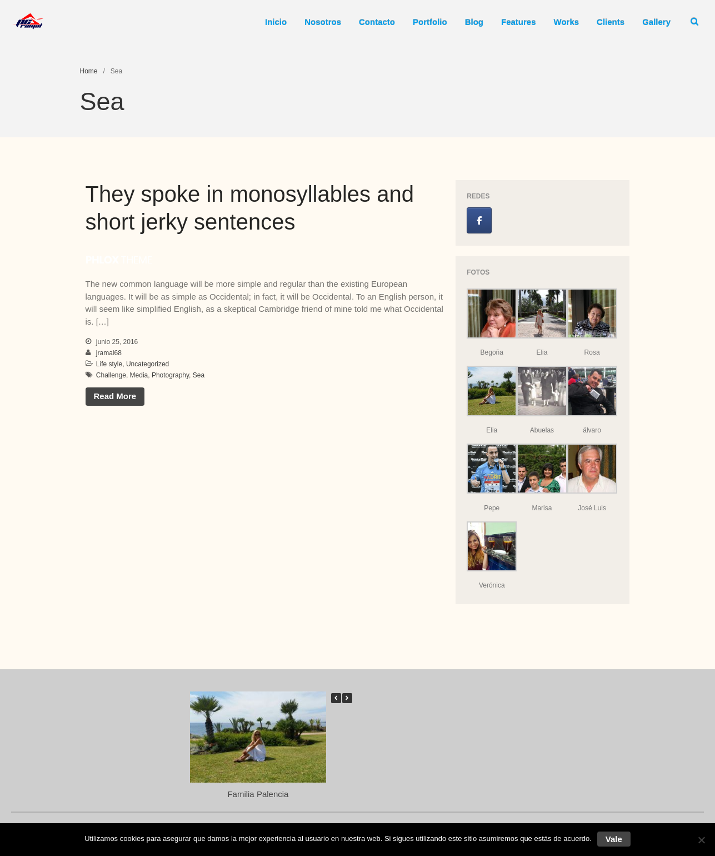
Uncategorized (147, 364)
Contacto (377, 22)
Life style (109, 364)
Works (566, 22)
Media (139, 375)
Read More (115, 396)
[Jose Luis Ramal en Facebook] (479, 220)
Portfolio (430, 22)
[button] (347, 698)
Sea (198, 375)
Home (89, 71)
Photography (170, 375)
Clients (610, 22)
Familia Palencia (257, 793)
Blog (474, 22)
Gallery (656, 22)
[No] (701, 839)
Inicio (276, 22)
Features (518, 22)
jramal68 (109, 353)
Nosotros (322, 22)
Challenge (111, 375)
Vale (614, 839)
